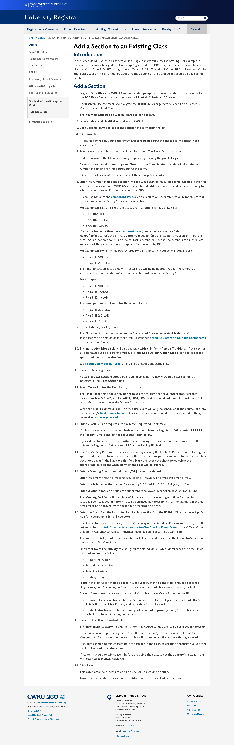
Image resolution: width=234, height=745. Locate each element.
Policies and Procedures (43, 93)
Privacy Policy (47, 715)
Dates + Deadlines (78, 29)
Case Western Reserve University (50, 702)
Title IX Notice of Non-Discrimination (45, 719)
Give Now (191, 705)
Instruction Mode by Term (102, 363)
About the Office (39, 52)
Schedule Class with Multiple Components (178, 338)
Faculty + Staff (174, 29)
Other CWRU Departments (45, 86)
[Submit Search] (205, 18)
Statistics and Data (40, 121)
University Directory (197, 714)
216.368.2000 (34, 710)
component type (122, 197)
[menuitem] (42, 29)
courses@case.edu (107, 417)
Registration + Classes (44, 29)
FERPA (33, 72)
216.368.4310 (129, 725)
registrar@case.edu (131, 730)
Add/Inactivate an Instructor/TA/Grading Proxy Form (140, 527)
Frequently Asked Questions (46, 79)
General (199, 29)
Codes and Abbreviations (44, 58)
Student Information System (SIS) (46, 103)
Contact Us (35, 65)
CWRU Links (195, 696)
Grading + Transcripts (112, 29)
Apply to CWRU (194, 701)
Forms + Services (145, 29)
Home (30, 38)
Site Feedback (122, 736)
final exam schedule (113, 413)
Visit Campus (193, 709)
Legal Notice (33, 715)
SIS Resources (39, 111)
